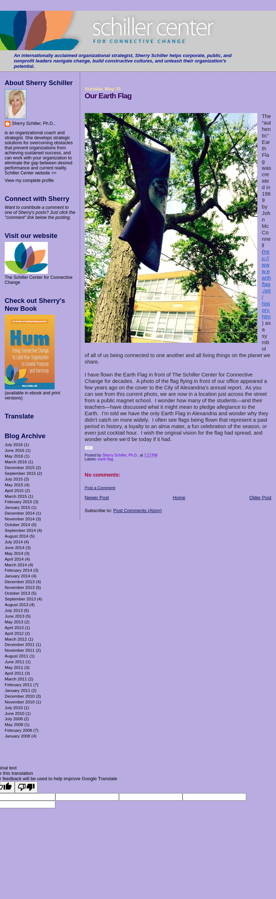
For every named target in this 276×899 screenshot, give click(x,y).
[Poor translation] (26, 787)
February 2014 (18, 570)
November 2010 (19, 701)
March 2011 (16, 678)
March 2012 (16, 639)
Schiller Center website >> (30, 172)
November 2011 (19, 650)
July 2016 (14, 444)
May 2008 (14, 724)
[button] (89, 448)
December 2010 (19, 696)
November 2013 (19, 587)
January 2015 (17, 507)
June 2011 (14, 661)
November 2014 (19, 518)
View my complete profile (29, 180)
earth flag (105, 459)
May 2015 (14, 484)
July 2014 (14, 541)
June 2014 (14, 547)
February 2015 (18, 501)
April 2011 (14, 673)
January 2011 (17, 690)
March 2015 (16, 496)
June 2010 (14, 713)
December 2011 (19, 644)
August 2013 (16, 604)
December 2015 (19, 467)
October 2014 (17, 524)
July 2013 (14, 610)
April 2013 (14, 627)
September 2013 (20, 598)
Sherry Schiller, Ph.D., (33, 123)
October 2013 (17, 593)
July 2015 (14, 479)
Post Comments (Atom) (137, 510)
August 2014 (16, 536)
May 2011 (14, 667)
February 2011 (18, 684)
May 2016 (14, 456)
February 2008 (18, 730)
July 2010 (14, 707)
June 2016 (14, 450)
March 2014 (16, 564)
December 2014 (19, 513)
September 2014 (20, 530)
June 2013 (14, 616)
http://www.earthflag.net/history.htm (266, 284)
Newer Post (97, 497)
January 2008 (17, 736)
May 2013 (14, 621)
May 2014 (14, 553)
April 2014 (14, 559)
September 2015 (20, 473)
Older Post (260, 497)
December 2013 (19, 581)
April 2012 (14, 633)
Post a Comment (100, 488)
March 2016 (16, 461)
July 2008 (14, 718)
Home (179, 497)
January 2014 (17, 575)
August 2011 (16, 656)
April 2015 (14, 490)
